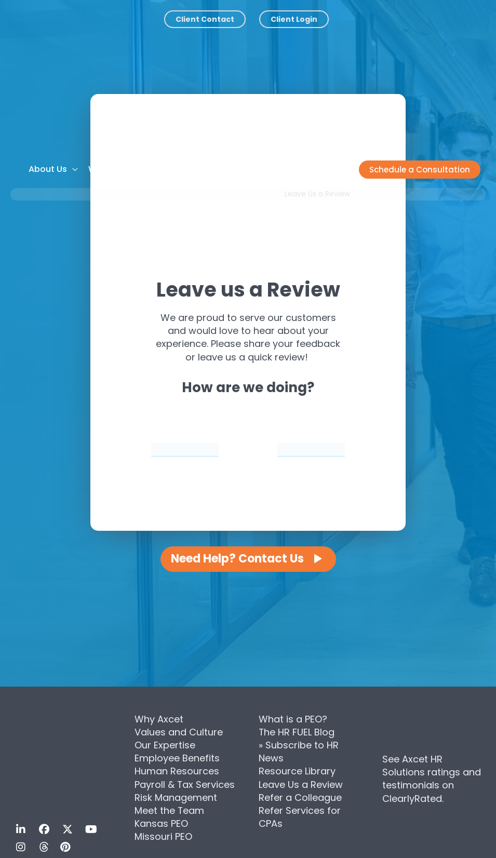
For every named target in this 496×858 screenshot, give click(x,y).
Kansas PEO (161, 823)
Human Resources (177, 771)
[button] (419, 169)
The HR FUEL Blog (297, 732)
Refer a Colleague (300, 797)
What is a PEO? (293, 719)
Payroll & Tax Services (185, 784)
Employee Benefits (177, 758)
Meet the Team (170, 810)
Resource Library (297, 771)
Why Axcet (159, 719)
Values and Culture (179, 732)
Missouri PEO (163, 836)
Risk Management (176, 797)
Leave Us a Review (301, 784)
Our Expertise (165, 745)
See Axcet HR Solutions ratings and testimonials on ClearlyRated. (431, 779)
